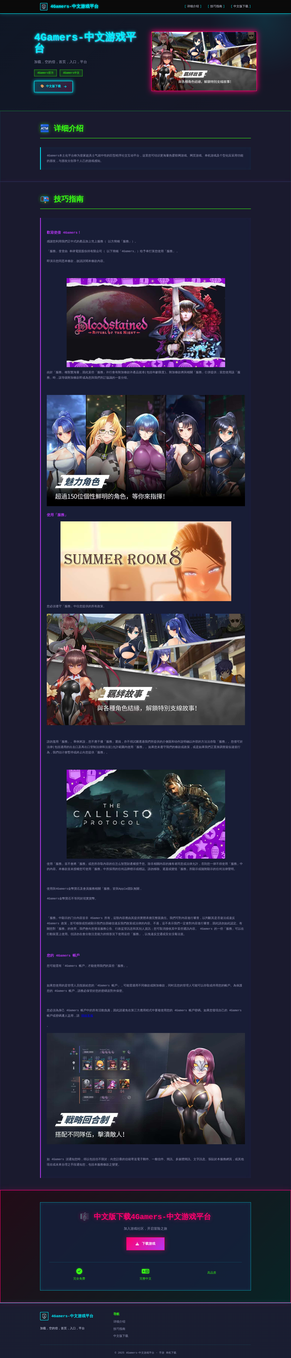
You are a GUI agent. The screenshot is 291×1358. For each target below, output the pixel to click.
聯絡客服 (87, 1016)
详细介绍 (193, 6)
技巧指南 (216, 6)
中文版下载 (240, 6)
